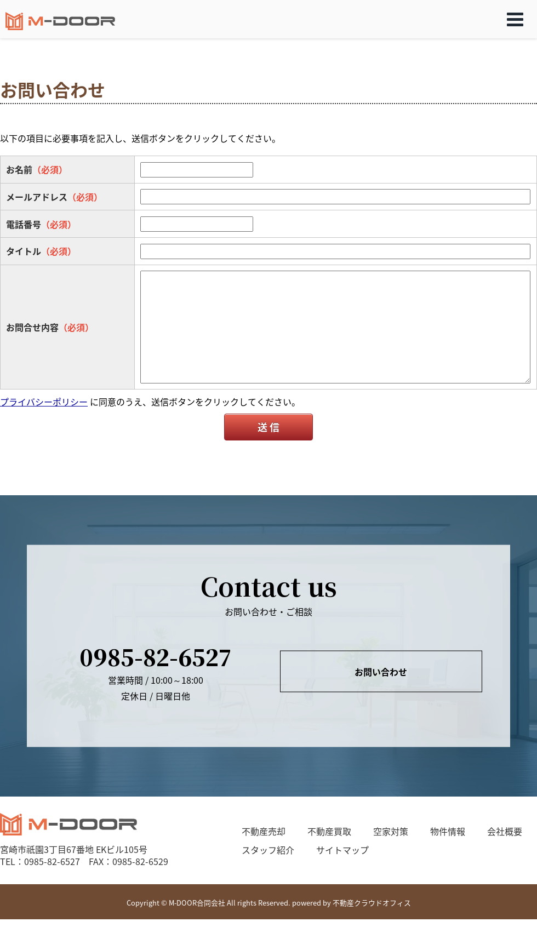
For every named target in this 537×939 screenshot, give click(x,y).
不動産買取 (329, 831)
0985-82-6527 (155, 656)
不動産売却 (263, 831)
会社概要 (504, 831)
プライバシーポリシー (44, 401)
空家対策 (390, 831)
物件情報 (447, 831)
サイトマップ (342, 849)
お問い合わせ (381, 671)
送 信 (268, 427)
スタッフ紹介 (268, 849)
